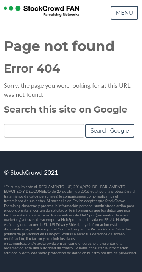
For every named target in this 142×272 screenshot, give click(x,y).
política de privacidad (118, 252)
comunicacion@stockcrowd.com (35, 243)
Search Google (110, 130)
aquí (25, 229)
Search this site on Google (65, 109)
